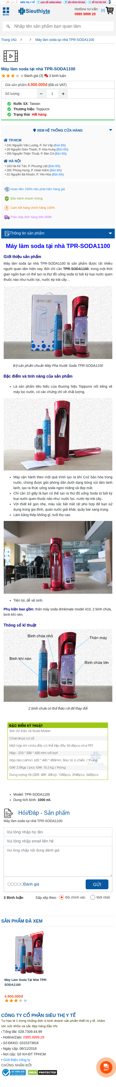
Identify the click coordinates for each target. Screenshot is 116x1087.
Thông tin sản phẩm (24, 233)
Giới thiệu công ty (16, 1060)
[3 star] (13, 75)
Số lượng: (12, 94)
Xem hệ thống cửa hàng (57, 130)
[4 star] (17, 75)
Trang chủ (9, 40)
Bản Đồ (60, 145)
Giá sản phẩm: (16, 85)
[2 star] (8, 75)
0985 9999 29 (85, 14)
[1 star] (3, 75)
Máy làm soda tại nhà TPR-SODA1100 (64, 40)
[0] (107, 10)
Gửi (97, 884)
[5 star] (22, 75)
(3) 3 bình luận (52, 76)
